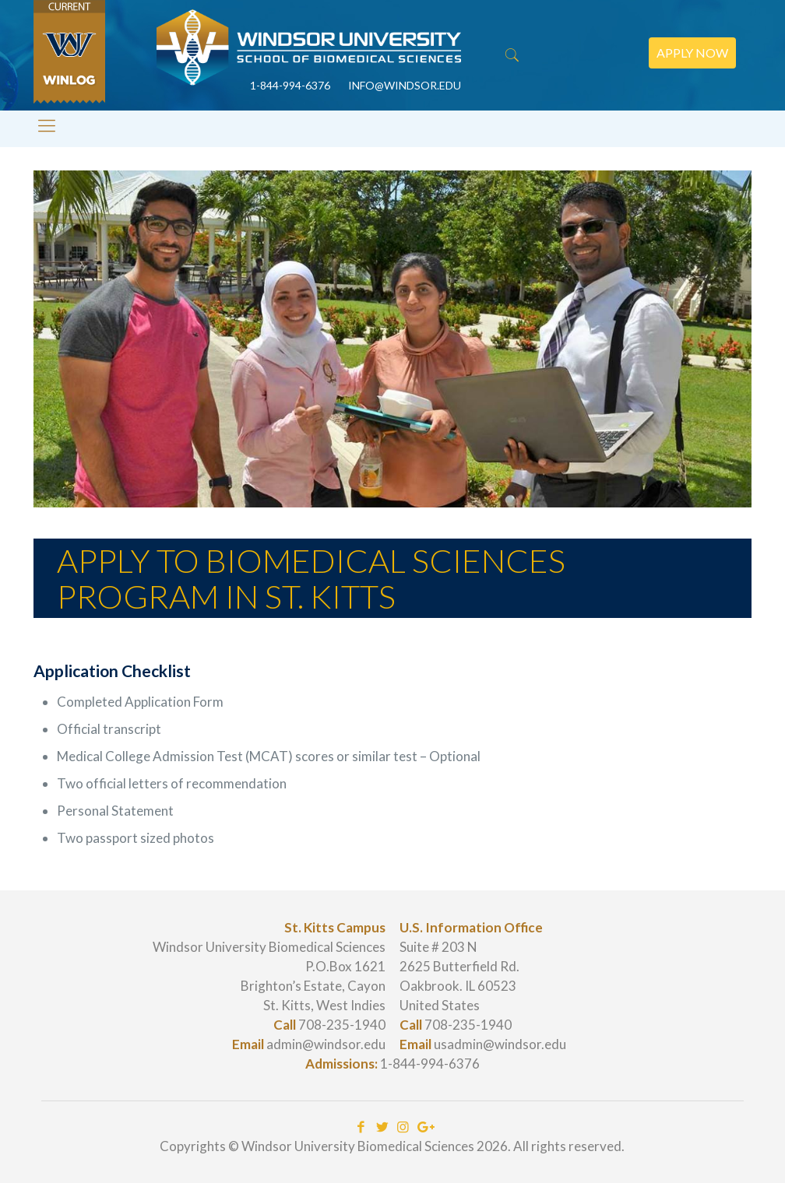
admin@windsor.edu (325, 1044)
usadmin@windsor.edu (500, 1044)
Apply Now (692, 52)
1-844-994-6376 (430, 1063)
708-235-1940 (341, 1024)
